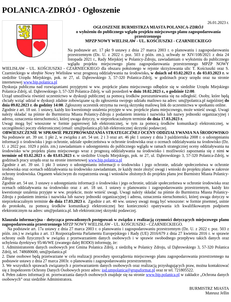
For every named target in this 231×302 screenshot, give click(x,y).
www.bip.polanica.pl (40, 82)
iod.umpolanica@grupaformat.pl (128, 270)
